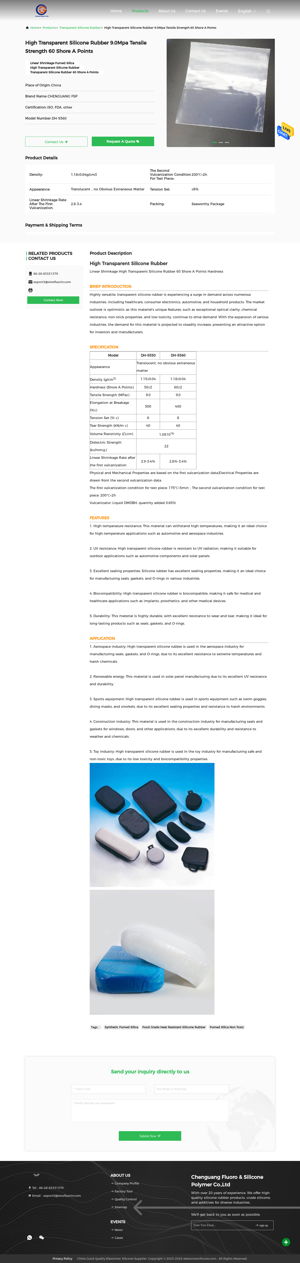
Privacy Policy (62, 1259)
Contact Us (195, 11)
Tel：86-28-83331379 (46, 1188)
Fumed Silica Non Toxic (227, 1027)
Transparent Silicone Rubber (80, 28)
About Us (166, 11)
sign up (261, 1225)
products (49, 28)
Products (140, 11)
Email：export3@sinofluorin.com (54, 1196)
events (222, 11)
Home (116, 11)
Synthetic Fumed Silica (121, 1027)
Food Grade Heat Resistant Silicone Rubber (174, 1027)
